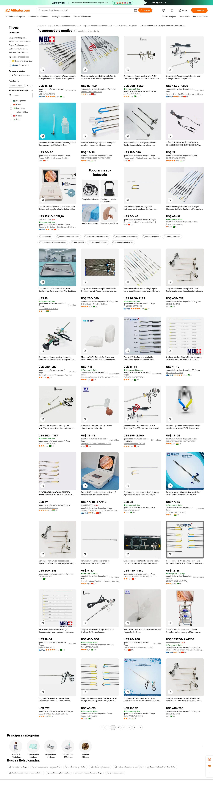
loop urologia (77, 242)
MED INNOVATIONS (47, 94)
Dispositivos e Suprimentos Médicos (63, 26)
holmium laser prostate (122, 242)
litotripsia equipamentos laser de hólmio (25, 773)
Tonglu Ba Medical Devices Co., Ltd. (53, 158)
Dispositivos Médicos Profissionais (97, 26)
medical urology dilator (75, 767)
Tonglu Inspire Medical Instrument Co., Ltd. (142, 158)
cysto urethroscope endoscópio (128, 767)
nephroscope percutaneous (125, 236)
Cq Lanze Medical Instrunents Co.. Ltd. (140, 222)
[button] (135, 10)
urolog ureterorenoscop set (96, 236)
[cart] (172, 11)
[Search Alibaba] (85, 10)
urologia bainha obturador (68, 236)
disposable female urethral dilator (161, 767)
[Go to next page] (140, 727)
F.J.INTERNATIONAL (132, 94)
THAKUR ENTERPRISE (133, 306)
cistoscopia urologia (98, 242)
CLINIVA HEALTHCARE (48, 309)
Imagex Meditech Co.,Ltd (91, 91)
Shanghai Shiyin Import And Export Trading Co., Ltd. (57, 227)
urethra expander (172, 236)
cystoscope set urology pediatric (46, 767)
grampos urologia (115, 773)
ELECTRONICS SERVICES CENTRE (95, 158)
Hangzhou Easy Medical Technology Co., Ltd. (100, 377)
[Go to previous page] (102, 727)
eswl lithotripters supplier (59, 773)
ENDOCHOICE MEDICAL (134, 377)
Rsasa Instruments (174, 224)
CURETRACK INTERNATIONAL (94, 304)
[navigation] (20, 377)
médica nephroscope (100, 767)
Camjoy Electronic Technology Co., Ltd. (55, 375)
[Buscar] (145, 10)
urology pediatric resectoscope (52, 242)
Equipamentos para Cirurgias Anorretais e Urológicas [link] (163, 26)
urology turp (45, 236)
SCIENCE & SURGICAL (175, 158)
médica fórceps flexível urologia (88, 773)
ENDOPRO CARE (173, 304)
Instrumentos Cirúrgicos (126, 26)
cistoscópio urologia (18, 767)
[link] (209, 759)
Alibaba (40, 26)
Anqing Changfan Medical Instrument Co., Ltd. (185, 94)
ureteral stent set (150, 236)
